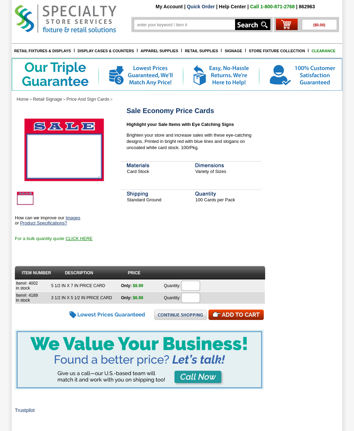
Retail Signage (47, 99)
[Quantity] (191, 286)
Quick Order (201, 6)
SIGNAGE (233, 51)
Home (23, 99)
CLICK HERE (79, 238)
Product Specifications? (43, 223)
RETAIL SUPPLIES (201, 51)
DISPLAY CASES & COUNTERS (105, 51)
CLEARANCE (323, 51)
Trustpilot (25, 410)
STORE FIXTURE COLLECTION (277, 51)
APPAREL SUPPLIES (159, 51)
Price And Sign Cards (87, 99)
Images (73, 217)
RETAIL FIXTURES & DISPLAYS (42, 51)
